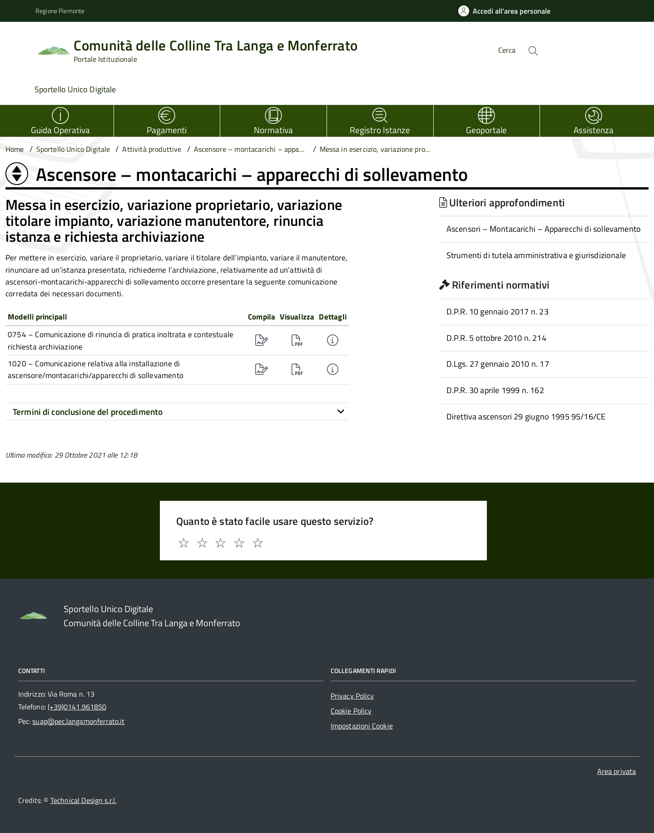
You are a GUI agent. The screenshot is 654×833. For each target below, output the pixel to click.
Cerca (506, 50)
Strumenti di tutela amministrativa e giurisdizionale (536, 255)
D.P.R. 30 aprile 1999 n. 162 (495, 390)
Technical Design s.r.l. (83, 800)
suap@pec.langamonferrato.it (78, 721)
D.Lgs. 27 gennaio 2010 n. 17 (497, 364)
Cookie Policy (351, 710)
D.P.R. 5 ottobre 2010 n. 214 (496, 338)
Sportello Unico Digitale (75, 89)
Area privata (616, 771)
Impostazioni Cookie (362, 725)
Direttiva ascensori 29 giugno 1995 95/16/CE (526, 416)
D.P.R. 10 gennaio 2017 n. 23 (497, 311)
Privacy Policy (352, 695)
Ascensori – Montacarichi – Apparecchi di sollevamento (543, 229)
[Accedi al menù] (19, 49)
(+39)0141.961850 (77, 706)
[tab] (177, 411)
